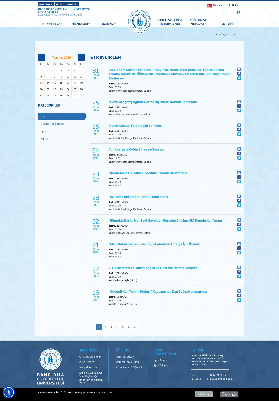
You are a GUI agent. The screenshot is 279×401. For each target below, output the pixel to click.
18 (74, 82)
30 (61, 95)
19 (81, 82)
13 (41, 82)
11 (74, 76)
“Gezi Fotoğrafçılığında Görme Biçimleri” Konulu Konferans (153, 102)
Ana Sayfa (222, 34)
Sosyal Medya (86, 362)
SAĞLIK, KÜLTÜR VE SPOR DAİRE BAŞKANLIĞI (60, 14)
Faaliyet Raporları (88, 367)
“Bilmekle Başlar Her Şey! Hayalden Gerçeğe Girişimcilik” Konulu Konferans (165, 220)
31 (68, 95)
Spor (43, 131)
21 (48, 89)
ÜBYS (64, 4)
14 (48, 82)
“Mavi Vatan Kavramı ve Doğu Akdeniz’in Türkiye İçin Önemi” (154, 244)
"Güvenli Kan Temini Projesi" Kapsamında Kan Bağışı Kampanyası (158, 291)
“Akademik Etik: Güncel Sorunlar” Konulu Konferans (148, 173)
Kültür (44, 138)
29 (54, 95)
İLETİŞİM (227, 23)
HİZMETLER (81, 23)
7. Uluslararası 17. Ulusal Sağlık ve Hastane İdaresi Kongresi (153, 267)
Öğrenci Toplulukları (52, 123)
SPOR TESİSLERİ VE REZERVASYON (170, 22)
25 (74, 89)
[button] (9, 392)
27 (41, 95)
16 (61, 82)
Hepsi (44, 116)
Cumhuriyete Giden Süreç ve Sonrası (136, 149)
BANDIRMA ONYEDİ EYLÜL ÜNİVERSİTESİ (64, 9)
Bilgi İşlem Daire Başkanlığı (91, 392)
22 (54, 89)
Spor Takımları (162, 365)
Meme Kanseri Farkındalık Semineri (135, 125)
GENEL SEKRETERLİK (48, 12)
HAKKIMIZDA (52, 23)
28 (48, 95)
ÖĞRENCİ (109, 23)
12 (81, 76)
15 (54, 82)
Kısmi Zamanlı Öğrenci (129, 367)
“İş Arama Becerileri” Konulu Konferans (138, 196)
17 (68, 82)
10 (68, 76)
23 (61, 89)
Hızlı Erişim (47, 4)
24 (68, 89)
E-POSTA (81, 4)
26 (81, 89)
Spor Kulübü (160, 360)
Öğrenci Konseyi (125, 356)
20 (41, 89)
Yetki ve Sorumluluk (89, 356)
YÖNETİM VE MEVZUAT (198, 22)
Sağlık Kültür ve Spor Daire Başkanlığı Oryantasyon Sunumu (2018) (90, 378)
